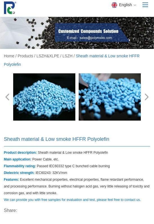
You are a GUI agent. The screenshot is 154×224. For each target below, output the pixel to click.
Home (9, 56)
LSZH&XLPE (48, 56)
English (124, 5)
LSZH (67, 56)
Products (25, 56)
